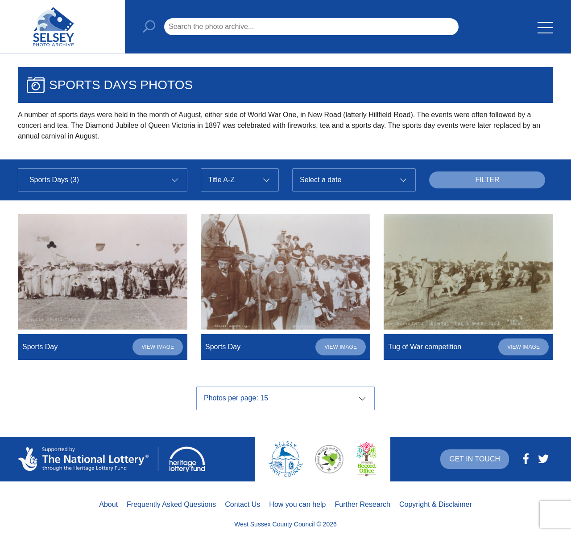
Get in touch (474, 459)
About (108, 504)
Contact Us (242, 504)
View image (157, 347)
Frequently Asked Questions (171, 504)
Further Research (363, 504)
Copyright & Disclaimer (435, 504)
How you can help (297, 504)
